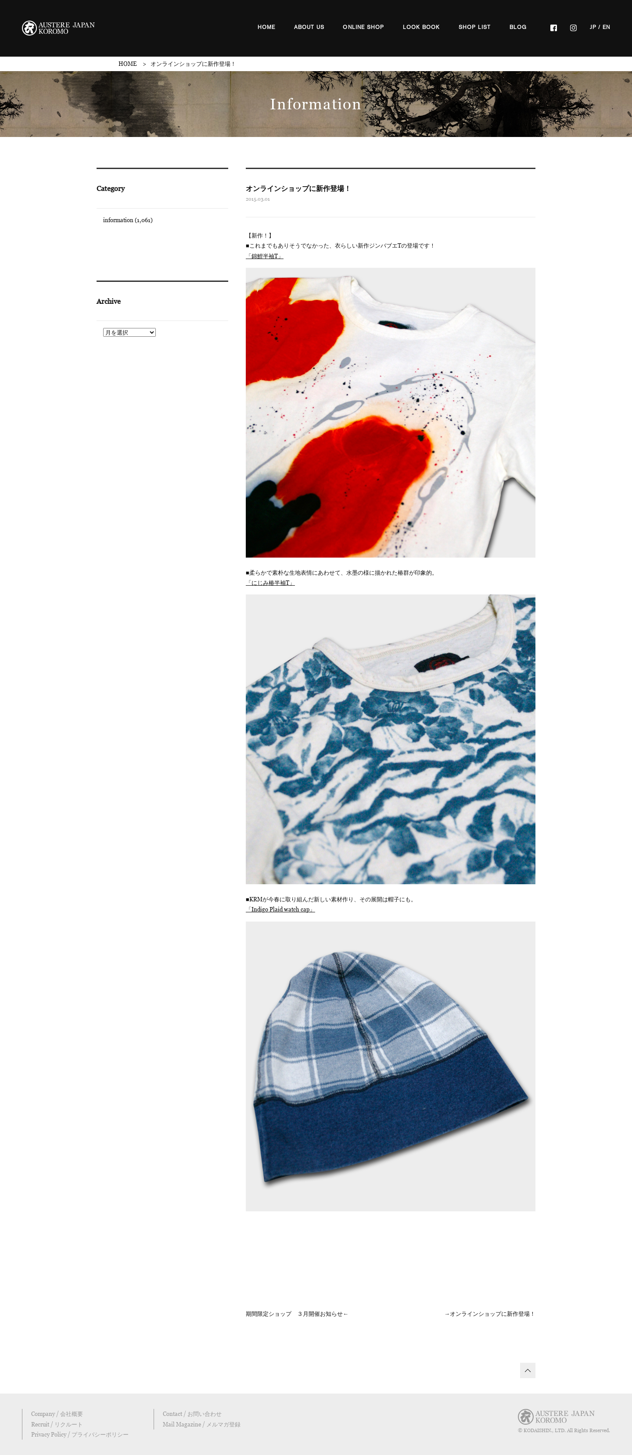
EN (606, 27)
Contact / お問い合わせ (192, 1413)
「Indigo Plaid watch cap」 (280, 909)
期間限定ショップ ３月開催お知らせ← (297, 1313)
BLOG (518, 27)
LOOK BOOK (421, 27)
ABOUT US (309, 27)
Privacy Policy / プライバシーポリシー (80, 1434)
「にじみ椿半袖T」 (270, 582)
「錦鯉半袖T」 (265, 255)
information (118, 219)
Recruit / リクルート (57, 1424)
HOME (267, 27)
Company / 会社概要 (57, 1413)
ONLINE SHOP (363, 27)
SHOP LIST (475, 27)
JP (593, 27)
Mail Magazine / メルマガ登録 (202, 1424)
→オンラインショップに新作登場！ (489, 1313)
